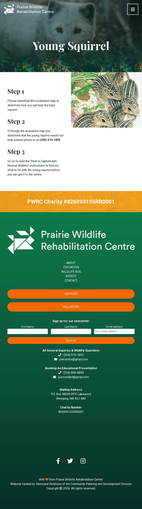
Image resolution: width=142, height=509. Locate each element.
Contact (71, 280)
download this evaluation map (36, 101)
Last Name (71, 326)
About (71, 263)
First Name (27, 326)
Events (71, 276)
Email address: (114, 329)
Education (71, 267)
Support (71, 294)
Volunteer (71, 307)
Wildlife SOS (71, 271)
